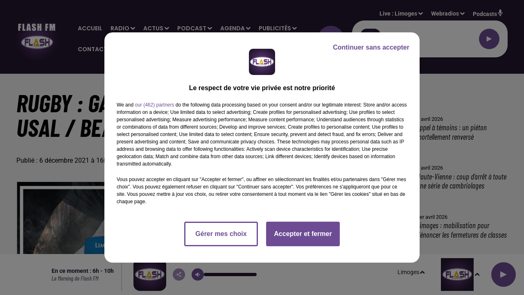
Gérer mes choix (220, 233)
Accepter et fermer (303, 233)
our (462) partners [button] (154, 105)
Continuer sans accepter (371, 47)
